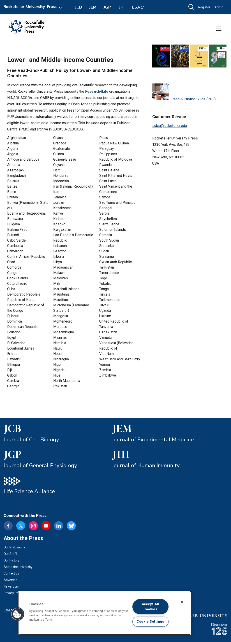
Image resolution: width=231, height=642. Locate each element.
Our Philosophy (14, 547)
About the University (18, 567)
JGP (107, 7)
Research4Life (96, 91)
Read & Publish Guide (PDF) (184, 92)
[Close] (182, 602)
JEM (92, 7)
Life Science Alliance (29, 491)
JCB (78, 7)
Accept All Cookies (150, 606)
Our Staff (10, 554)
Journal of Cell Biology (31, 439)
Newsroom (11, 586)
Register (204, 7)
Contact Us (11, 573)
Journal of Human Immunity (146, 465)
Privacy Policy (13, 593)
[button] (191, 7)
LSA (136, 7)
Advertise (10, 580)
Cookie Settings (150, 622)
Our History (11, 560)
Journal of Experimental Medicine (153, 439)
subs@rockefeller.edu (169, 125)
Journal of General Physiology (40, 465)
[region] (104, 613)
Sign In (220, 7)
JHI (122, 7)
